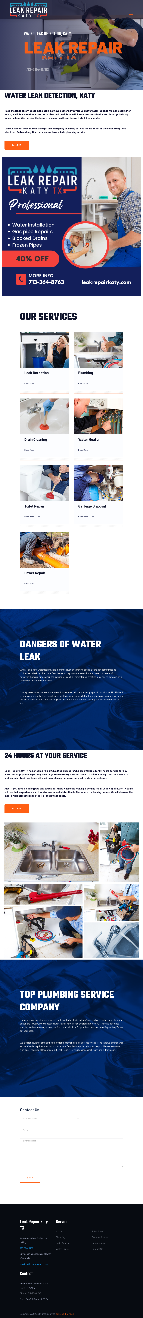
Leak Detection (36, 372)
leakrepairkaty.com (65, 1313)
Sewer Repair (34, 573)
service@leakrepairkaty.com (34, 1264)
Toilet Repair (34, 506)
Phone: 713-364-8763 (30, 1293)
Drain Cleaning (35, 439)
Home (59, 1231)
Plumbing (85, 372)
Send (30, 1178)
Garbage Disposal (92, 506)
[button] (131, 12)
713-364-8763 (26, 1248)
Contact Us (97, 1248)
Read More (33, 383)
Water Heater (89, 439)
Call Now (17, 145)
